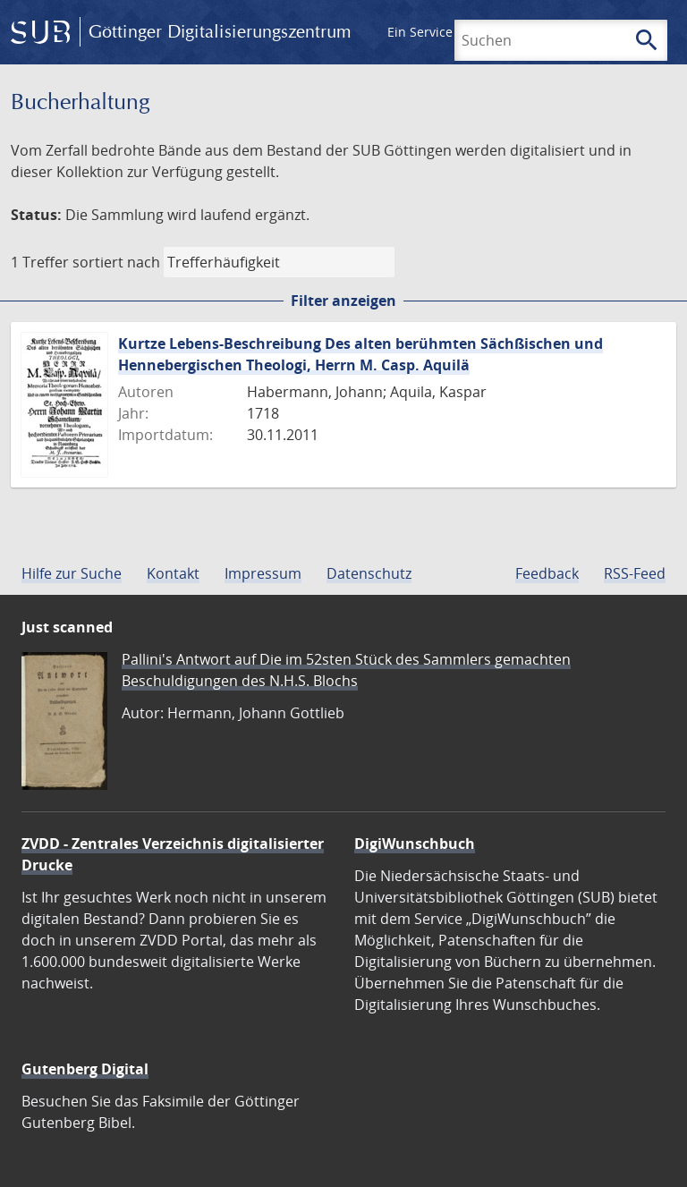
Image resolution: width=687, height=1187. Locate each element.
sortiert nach (116, 262)
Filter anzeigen (343, 300)
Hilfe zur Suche (71, 573)
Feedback (547, 573)
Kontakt (173, 573)
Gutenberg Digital (84, 1069)
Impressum (263, 573)
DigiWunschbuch (414, 843)
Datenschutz (369, 573)
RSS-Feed (635, 573)
